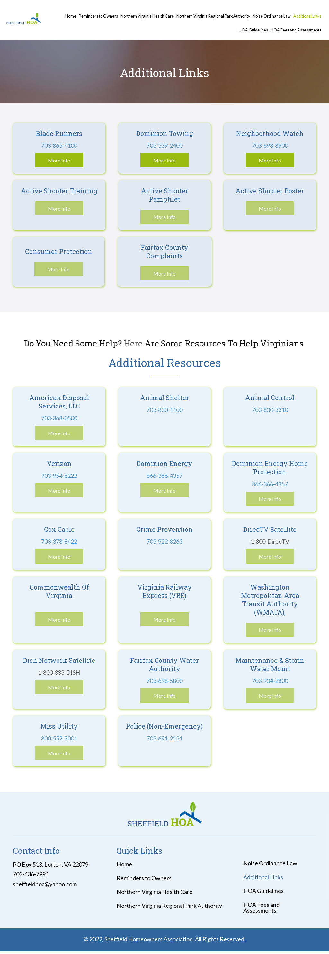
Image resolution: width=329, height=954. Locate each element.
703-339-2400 (164, 145)
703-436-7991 (31, 874)
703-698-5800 (164, 680)
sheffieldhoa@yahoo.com (45, 884)
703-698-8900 (270, 145)
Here (134, 343)
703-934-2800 (270, 680)
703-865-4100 (59, 145)
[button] (59, 160)
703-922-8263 (164, 541)
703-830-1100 (164, 409)
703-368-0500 (59, 418)
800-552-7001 (59, 738)
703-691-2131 (164, 738)
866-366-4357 (164, 475)
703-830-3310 (270, 409)
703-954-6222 (59, 475)
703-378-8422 (59, 541)
